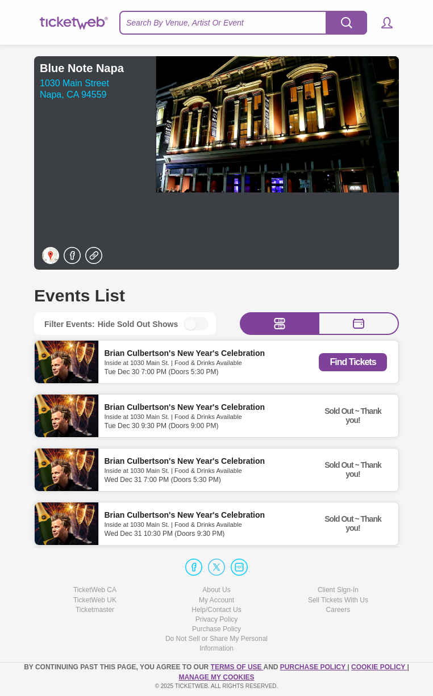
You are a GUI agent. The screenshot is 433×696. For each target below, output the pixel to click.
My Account (216, 600)
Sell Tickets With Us (338, 600)
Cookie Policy (379, 667)
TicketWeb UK (94, 600)
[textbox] (243, 23)
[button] (381, 22)
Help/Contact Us (216, 610)
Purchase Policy (216, 629)
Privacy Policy (216, 619)
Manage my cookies (216, 677)
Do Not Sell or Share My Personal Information (216, 643)
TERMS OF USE (237, 667)
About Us (216, 590)
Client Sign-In (338, 590)
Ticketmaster (95, 610)
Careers (338, 610)
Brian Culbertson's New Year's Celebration (185, 352)
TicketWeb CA (94, 590)
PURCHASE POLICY (313, 667)
